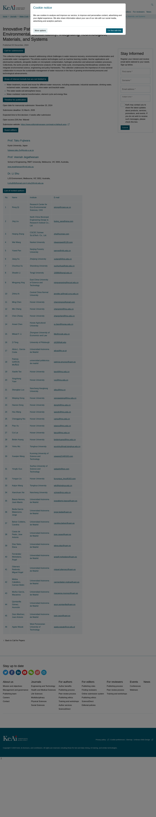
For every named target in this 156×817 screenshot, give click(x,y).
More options (40, 31)
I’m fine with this (114, 31)
